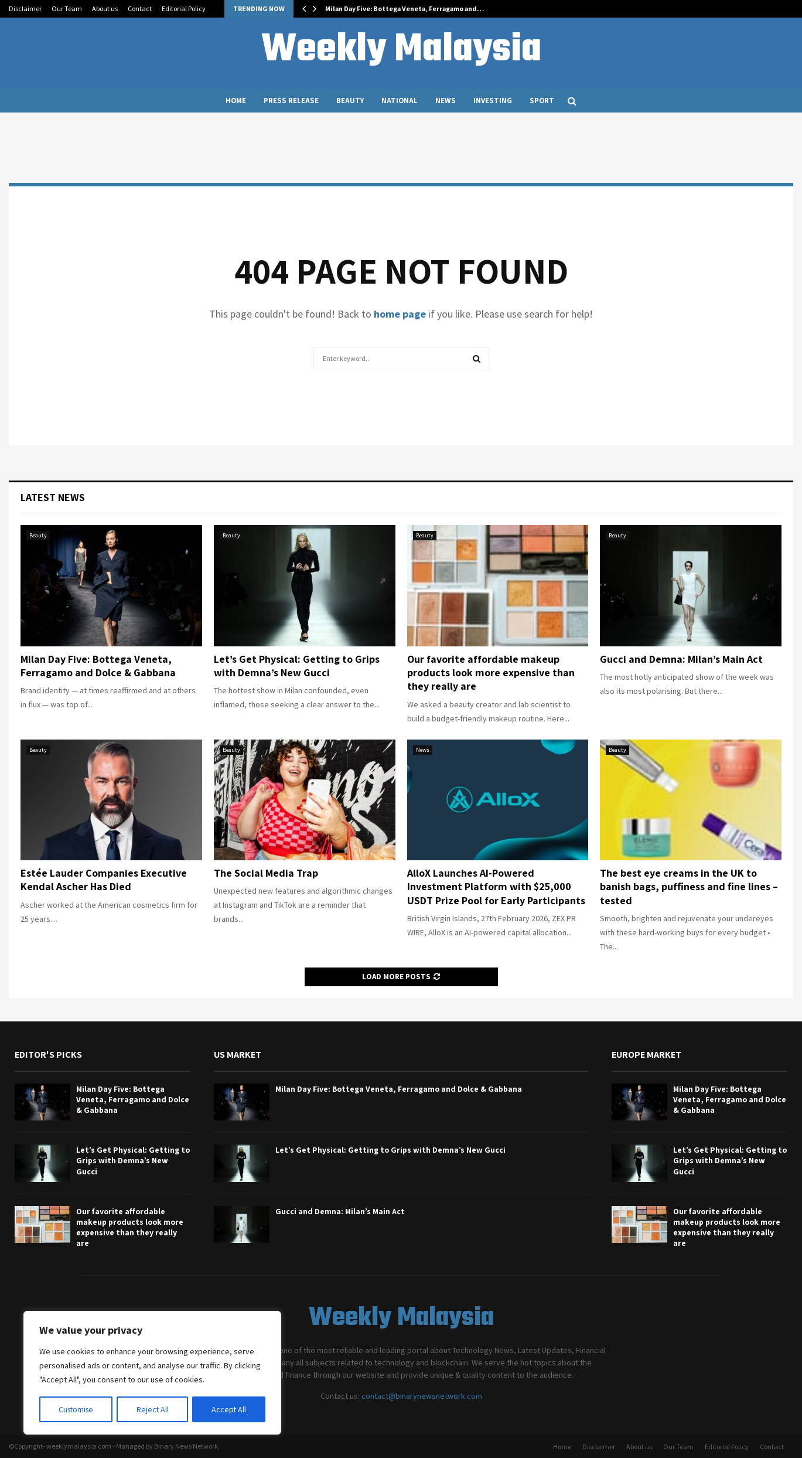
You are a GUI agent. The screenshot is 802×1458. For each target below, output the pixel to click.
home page (400, 314)
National (399, 100)
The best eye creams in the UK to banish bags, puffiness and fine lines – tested (689, 886)
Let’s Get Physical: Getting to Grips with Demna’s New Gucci (297, 665)
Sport (542, 100)
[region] (152, 1373)
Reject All (153, 1409)
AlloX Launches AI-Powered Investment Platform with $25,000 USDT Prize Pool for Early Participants (496, 886)
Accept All (229, 1409)
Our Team (67, 8)
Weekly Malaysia (401, 50)
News (445, 100)
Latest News (53, 497)
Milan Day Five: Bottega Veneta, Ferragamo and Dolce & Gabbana (98, 665)
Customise (76, 1409)
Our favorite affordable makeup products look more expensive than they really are (491, 672)
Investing (492, 100)
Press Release (291, 100)
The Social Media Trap (266, 873)
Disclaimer (25, 8)
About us (105, 8)
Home (236, 100)
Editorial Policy (184, 8)
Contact (140, 8)
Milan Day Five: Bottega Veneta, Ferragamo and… (404, 8)
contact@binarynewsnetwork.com (421, 1396)
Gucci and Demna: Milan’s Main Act (681, 659)
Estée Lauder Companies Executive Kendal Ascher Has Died (104, 879)
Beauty (350, 100)
